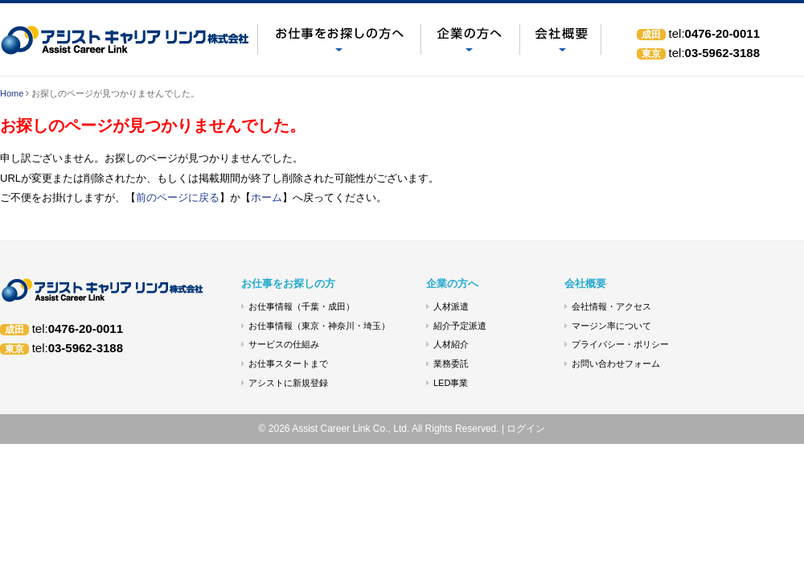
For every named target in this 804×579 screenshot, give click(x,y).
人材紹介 (451, 344)
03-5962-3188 (714, 53)
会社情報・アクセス (611, 306)
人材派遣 (451, 306)
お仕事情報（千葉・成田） (301, 306)
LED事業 (450, 383)
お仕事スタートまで (288, 363)
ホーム (266, 197)
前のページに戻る (177, 197)
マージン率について (611, 326)
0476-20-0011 (714, 33)
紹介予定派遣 (459, 326)
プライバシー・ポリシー (620, 344)
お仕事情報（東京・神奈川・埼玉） (319, 326)
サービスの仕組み (283, 344)
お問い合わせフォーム (616, 363)
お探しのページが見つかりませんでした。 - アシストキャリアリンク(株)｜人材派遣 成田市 (128, 39)
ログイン (526, 428)
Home (11, 93)
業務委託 (451, 363)
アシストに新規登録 (288, 383)
